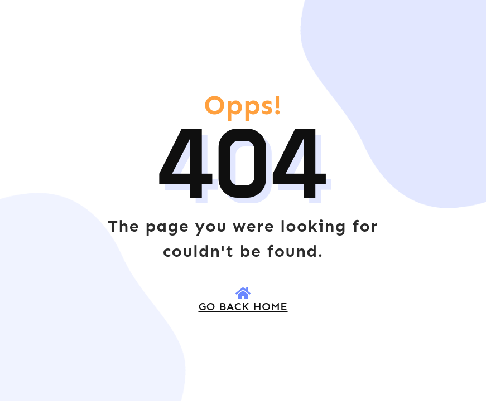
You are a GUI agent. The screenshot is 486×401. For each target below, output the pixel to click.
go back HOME (243, 306)
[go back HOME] (243, 293)
